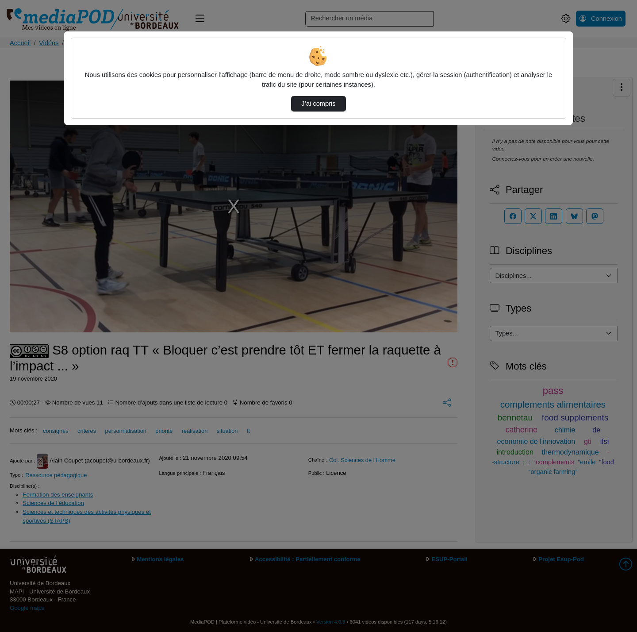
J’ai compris (318, 103)
